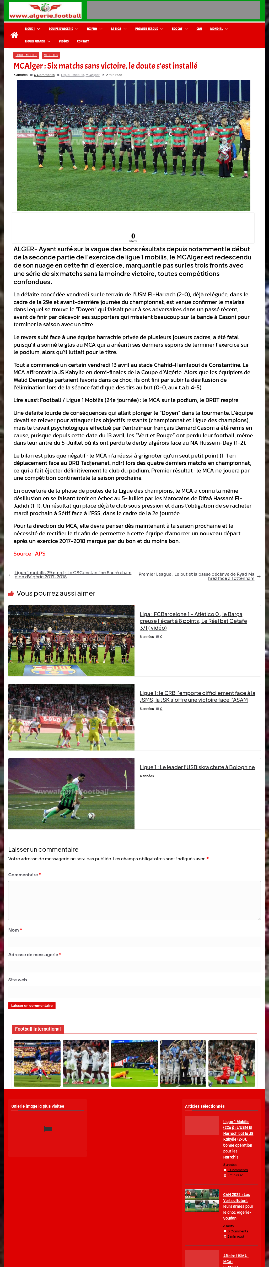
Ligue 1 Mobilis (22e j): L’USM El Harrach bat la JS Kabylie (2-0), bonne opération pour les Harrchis (238, 1139)
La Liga (116, 29)
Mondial (216, 29)
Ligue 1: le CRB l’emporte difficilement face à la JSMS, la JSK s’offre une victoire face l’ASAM (197, 696)
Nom (15, 930)
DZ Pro (92, 29)
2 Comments (235, 1170)
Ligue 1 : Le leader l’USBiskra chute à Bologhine (197, 767)
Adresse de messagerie (34, 955)
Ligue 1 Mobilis (26, 55)
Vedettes (51, 55)
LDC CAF (177, 29)
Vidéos (64, 41)
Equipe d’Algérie (61, 29)
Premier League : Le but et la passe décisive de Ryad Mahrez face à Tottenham (200, 576)
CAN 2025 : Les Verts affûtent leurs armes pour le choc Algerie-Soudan (238, 1206)
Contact (83, 41)
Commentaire (24, 875)
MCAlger (93, 75)
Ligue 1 (30, 29)
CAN (199, 29)
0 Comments (42, 75)
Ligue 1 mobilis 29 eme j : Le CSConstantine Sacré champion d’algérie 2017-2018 (69, 575)
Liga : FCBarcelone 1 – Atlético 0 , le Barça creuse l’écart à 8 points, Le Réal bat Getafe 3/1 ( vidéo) (193, 621)
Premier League (146, 29)
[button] (37, 28)
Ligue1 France (35, 41)
